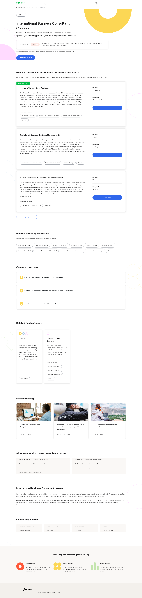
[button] (71, 104)
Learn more (107, 108)
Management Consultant (52, 162)
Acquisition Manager (24, 245)
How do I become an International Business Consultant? (43, 304)
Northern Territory (52, 526)
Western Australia (108, 530)
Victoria (105, 526)
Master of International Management (30, 472)
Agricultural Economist (59, 245)
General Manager (69, 162)
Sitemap (84, 589)
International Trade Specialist (71, 115)
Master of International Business (34, 88)
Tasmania (78, 530)
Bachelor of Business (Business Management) (40, 135)
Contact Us (39, 589)
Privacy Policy (61, 589)
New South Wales (24, 530)
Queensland (50, 530)
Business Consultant (24, 251)
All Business (24, 378)
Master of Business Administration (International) (41, 178)
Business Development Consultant (46, 251)
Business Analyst (92, 245)
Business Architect (107, 245)
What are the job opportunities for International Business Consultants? (49, 291)
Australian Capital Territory (27, 526)
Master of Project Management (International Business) (91, 468)
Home (18, 7)
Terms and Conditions (73, 589)
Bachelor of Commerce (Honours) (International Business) (36, 464)
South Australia (79, 526)
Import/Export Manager (28, 115)
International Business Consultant (49, 115)
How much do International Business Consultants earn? (43, 277)
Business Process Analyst (95, 251)
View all (26, 217)
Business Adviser (76, 245)
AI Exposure (24, 44)
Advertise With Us (50, 589)
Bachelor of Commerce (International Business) (89, 464)
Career (23, 7)
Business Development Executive (72, 251)
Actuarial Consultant (42, 245)
